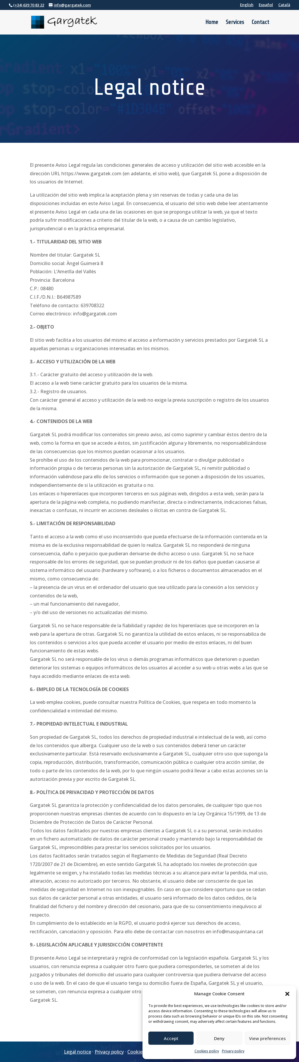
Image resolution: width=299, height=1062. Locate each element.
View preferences (267, 1038)
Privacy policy (233, 1051)
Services (235, 22)
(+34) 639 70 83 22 (28, 5)
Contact (260, 22)
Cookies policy (206, 1051)
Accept (171, 1038)
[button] (287, 994)
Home (211, 22)
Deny (219, 1038)
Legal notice (77, 1052)
